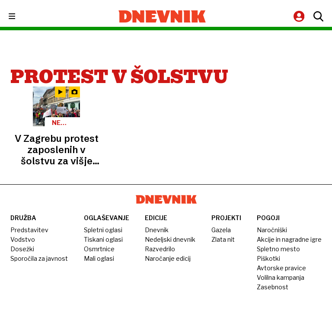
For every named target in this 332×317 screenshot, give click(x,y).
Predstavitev (29, 230)
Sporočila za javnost (39, 258)
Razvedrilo (160, 249)
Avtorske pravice (281, 268)
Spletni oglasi (103, 230)
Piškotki (268, 258)
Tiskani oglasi (103, 239)
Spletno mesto (278, 249)
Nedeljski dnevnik (170, 239)
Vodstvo (22, 239)
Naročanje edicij (168, 258)
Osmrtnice (99, 249)
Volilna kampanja (280, 277)
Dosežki (22, 249)
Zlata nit (223, 239)
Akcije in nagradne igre (289, 239)
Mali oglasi (99, 258)
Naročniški (272, 230)
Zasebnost (272, 287)
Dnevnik (157, 230)
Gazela (221, 230)
